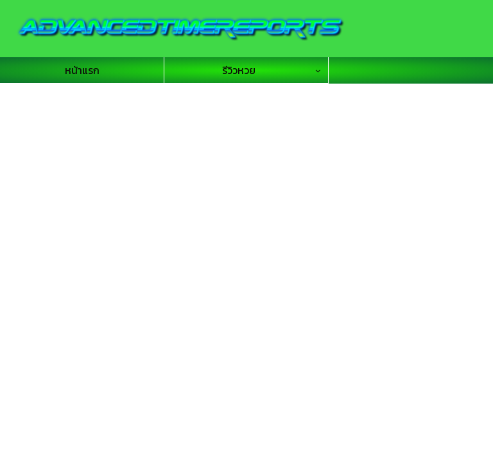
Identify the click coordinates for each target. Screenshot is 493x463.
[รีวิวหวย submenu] (321, 70)
